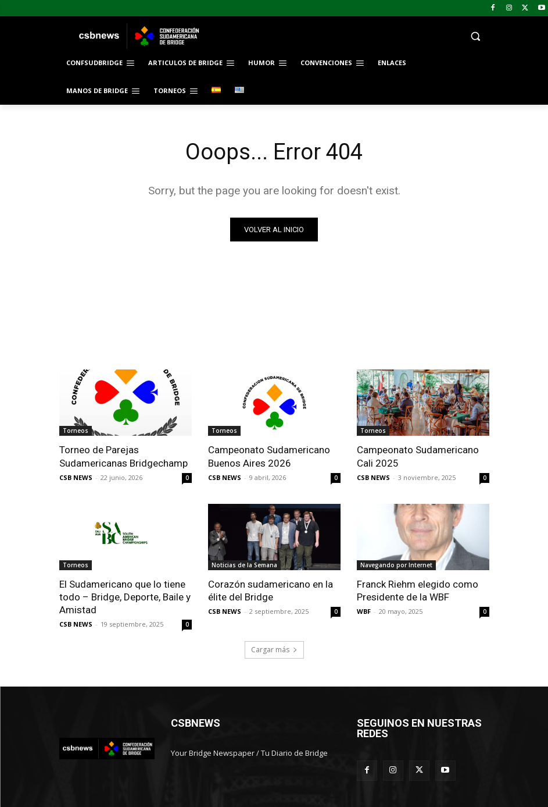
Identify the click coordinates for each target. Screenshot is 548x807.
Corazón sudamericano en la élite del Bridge (270, 590)
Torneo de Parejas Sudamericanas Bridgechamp (123, 456)
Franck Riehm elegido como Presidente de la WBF (417, 590)
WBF (364, 611)
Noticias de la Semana (244, 565)
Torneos (75, 430)
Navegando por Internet (396, 565)
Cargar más (274, 650)
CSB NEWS (75, 477)
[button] (353, 36)
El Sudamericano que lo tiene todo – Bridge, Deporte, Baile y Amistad (125, 597)
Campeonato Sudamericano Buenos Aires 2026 (269, 456)
